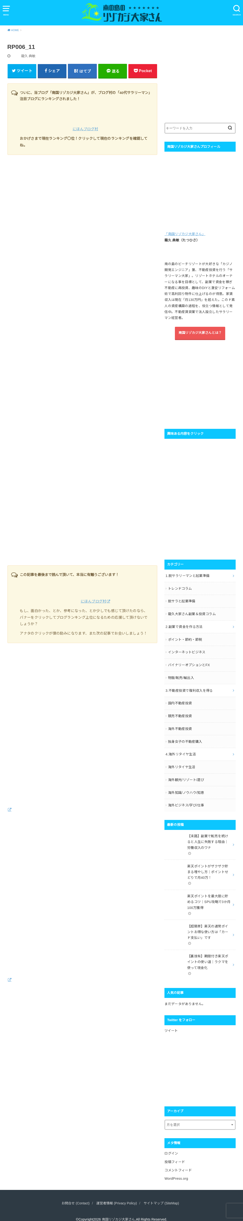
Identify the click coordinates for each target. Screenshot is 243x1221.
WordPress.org (176, 1170)
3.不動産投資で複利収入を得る (189, 688)
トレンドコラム (180, 588)
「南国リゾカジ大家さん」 (184, 235)
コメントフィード (178, 1162)
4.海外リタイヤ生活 (180, 751)
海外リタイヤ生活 (181, 763)
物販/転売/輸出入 (181, 676)
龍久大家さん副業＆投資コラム (192, 613)
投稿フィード (174, 1154)
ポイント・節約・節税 (185, 638)
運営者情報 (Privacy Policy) (116, 1195)
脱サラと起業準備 (181, 601)
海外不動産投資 (180, 726)
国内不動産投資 (180, 701)
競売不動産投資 (180, 713)
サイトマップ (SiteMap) (163, 1195)
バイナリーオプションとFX (189, 663)
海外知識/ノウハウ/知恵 (186, 789)
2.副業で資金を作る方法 (183, 625)
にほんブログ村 (85, 130)
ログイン (171, 1146)
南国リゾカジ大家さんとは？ (200, 333)
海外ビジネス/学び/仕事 (186, 801)
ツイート (171, 1023)
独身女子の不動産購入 (185, 738)
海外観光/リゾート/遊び (186, 776)
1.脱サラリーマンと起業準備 (187, 575)
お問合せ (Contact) (74, 1195)
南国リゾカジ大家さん (118, 1211)
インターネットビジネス (187, 651)
